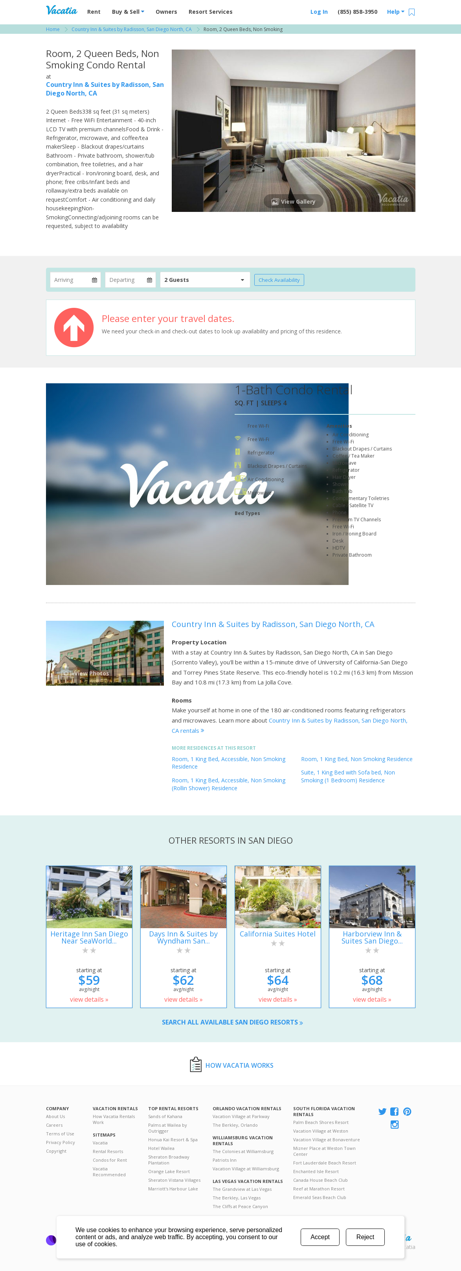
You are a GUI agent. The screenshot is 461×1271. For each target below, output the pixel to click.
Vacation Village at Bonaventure (326, 1139)
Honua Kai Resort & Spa (173, 1139)
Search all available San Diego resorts (232, 1022)
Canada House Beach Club (320, 1180)
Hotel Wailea (161, 1148)
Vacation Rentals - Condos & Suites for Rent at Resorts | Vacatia (61, 10)
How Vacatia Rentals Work (114, 1119)
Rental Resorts (108, 1151)
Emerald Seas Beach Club (319, 1197)
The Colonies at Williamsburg (243, 1151)
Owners (166, 11)
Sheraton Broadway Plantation (168, 1160)
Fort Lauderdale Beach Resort (324, 1163)
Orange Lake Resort (169, 1171)
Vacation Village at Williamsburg (246, 1169)
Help (395, 11)
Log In (319, 11)
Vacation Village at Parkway (241, 1116)
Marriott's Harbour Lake (173, 1189)
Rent (94, 11)
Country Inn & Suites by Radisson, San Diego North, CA (273, 624)
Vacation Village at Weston (320, 1131)
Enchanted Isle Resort (316, 1171)
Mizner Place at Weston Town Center (324, 1151)
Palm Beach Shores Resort (321, 1122)
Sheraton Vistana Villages (174, 1180)
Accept (320, 1237)
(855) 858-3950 (357, 11)
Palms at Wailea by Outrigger (167, 1128)
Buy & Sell (128, 11)
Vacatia (100, 1143)
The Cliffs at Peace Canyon (240, 1206)
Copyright (56, 1151)
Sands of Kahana (165, 1116)
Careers (54, 1125)
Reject (365, 1237)
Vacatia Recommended (109, 1171)
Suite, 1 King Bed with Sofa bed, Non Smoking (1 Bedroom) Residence (348, 776)
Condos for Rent (110, 1160)
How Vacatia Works (240, 1065)
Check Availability (279, 279)
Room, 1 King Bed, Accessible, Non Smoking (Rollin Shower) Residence (228, 784)
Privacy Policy (60, 1142)
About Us (55, 1116)
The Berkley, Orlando (235, 1125)
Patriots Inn (225, 1160)
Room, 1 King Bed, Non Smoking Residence (357, 759)
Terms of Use (60, 1134)
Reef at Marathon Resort (319, 1189)
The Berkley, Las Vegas (237, 1198)
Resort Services (211, 11)
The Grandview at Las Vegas (242, 1189)
